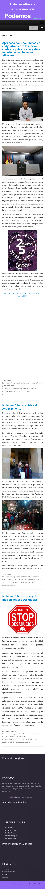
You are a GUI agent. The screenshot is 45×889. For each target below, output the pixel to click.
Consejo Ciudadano (30, 383)
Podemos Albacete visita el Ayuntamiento (19, 407)
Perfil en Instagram (9, 836)
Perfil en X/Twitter (9, 838)
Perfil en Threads (9, 830)
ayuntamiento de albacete (23, 579)
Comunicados (28, 734)
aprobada (12, 388)
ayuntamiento (21, 388)
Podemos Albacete (22, 4)
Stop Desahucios (30, 739)
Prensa (39, 383)
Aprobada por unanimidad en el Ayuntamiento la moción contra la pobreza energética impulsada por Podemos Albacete (21, 49)
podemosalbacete (8, 394)
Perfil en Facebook (9, 833)
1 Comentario (7, 380)
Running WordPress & (22, 884)
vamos (12, 391)
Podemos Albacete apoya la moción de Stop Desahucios (20, 598)
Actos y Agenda (7, 869)
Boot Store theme (36, 884)
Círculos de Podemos (9, 872)
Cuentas (5, 877)
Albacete (5, 388)
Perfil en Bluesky (9, 827)
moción (28, 388)
